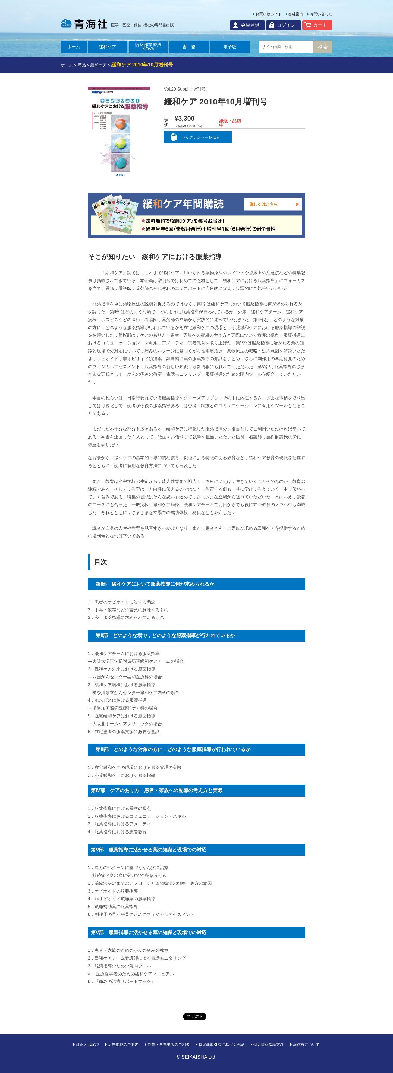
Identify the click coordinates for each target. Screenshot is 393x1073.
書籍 (191, 46)
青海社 (84, 23)
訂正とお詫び (87, 1044)
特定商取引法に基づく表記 (221, 1044)
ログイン (286, 25)
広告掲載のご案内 (123, 1044)
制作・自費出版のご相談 (169, 1044)
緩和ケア (107, 46)
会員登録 (250, 25)
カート (320, 25)
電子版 (229, 46)
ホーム (73, 46)
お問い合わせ (321, 14)
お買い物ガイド (268, 14)
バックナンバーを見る (201, 137)
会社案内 (295, 14)
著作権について (306, 1044)
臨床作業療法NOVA (148, 46)
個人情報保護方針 (268, 1044)
